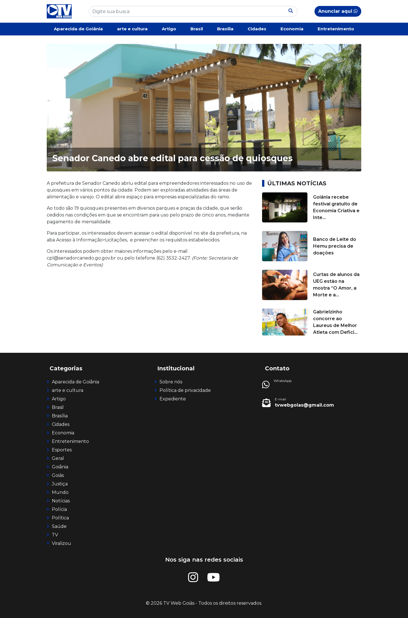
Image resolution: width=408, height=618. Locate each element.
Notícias (61, 501)
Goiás (58, 475)
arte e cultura (132, 28)
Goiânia (60, 467)
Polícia (59, 509)
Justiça (60, 484)
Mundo (60, 492)
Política (60, 518)
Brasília (225, 28)
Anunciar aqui (338, 11)
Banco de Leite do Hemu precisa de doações (334, 246)
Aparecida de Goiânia (78, 28)
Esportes (62, 450)
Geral (58, 458)
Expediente (173, 399)
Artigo (169, 28)
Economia (291, 28)
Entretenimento (336, 28)
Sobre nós (171, 382)
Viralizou (61, 543)
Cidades (257, 28)
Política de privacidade (185, 390)
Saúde (59, 526)
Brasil (196, 28)
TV (55, 535)
